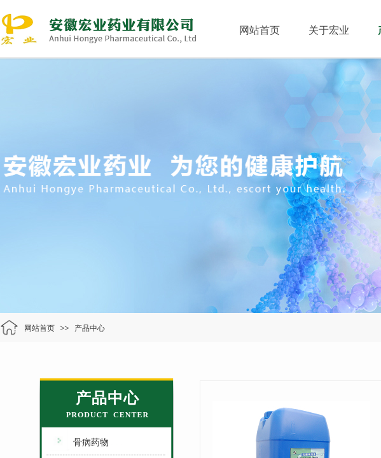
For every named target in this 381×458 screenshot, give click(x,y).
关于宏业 (328, 30)
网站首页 (259, 30)
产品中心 (89, 328)
